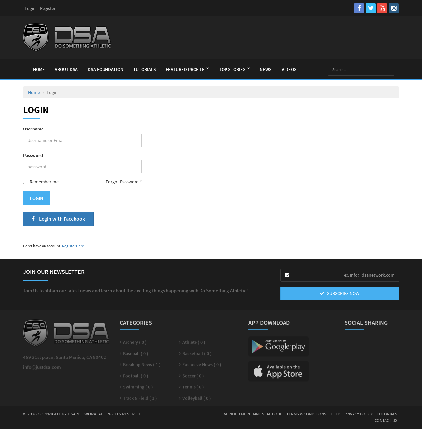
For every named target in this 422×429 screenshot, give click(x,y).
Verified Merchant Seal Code (253, 414)
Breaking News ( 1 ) (142, 367)
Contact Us (386, 420)
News (266, 69)
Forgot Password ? (124, 182)
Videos (289, 69)
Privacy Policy (358, 414)
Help (335, 414)
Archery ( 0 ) (135, 344)
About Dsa (66, 69)
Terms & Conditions (306, 414)
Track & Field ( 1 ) (140, 400)
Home (39, 69)
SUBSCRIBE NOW (339, 293)
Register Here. (73, 245)
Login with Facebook (58, 218)
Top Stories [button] (234, 69)
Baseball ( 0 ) (135, 355)
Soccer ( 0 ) (193, 378)
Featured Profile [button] (187, 69)
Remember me (41, 182)
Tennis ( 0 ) (193, 389)
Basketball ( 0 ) (197, 355)
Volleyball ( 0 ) (196, 400)
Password (33, 155)
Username (33, 129)
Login (30, 8)
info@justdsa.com (42, 369)
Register (48, 8)
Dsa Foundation (105, 69)
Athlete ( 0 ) (193, 344)
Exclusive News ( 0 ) (201, 367)
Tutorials (144, 69)
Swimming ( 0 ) (138, 389)
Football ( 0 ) (135, 378)
